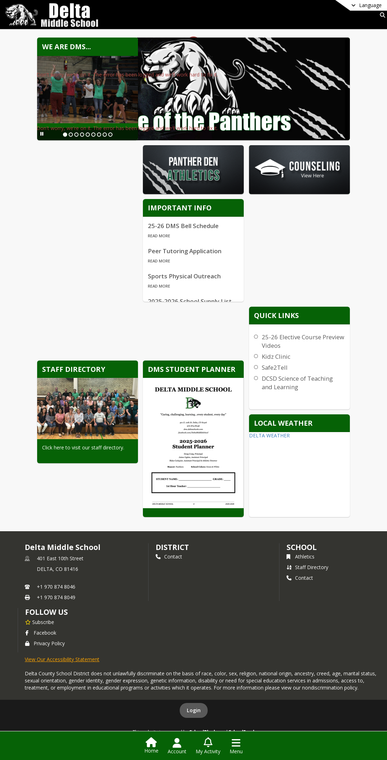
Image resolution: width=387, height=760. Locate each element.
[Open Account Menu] (177, 746)
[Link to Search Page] (381, 15)
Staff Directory (307, 567)
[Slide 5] (88, 134)
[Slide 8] (105, 134)
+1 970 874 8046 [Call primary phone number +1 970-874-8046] (56, 586)
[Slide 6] (93, 134)
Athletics (300, 556)
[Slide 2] (71, 134)
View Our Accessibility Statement (62, 659)
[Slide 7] (99, 134)
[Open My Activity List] (208, 746)
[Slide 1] (65, 134)
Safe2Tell (275, 367)
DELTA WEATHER (269, 435)
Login (194, 710)
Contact (169, 556)
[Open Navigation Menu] (236, 746)
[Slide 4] (82, 134)
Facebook (40, 632)
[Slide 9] (110, 134)
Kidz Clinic (276, 356)
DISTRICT (172, 547)
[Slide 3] (76, 134)
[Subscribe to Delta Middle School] (39, 622)
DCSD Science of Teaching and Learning (297, 382)
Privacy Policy (45, 643)
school (302, 547)
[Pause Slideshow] (42, 133)
